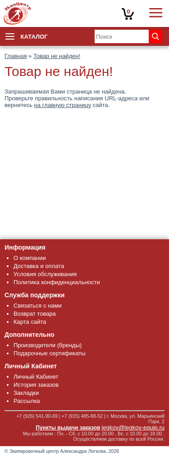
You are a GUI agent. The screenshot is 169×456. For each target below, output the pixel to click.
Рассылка (27, 401)
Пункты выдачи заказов (68, 428)
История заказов (36, 384)
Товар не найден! (56, 56)
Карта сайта (30, 321)
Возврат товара (35, 313)
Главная (16, 56)
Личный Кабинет (36, 376)
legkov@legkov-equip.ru (132, 427)
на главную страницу (62, 105)
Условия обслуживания (45, 274)
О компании (30, 258)
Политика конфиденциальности (57, 282)
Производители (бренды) (48, 345)
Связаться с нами (38, 305)
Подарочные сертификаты (49, 353)
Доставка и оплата (39, 266)
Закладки (26, 392)
